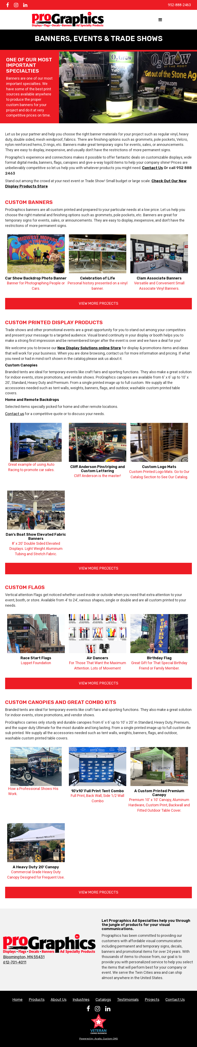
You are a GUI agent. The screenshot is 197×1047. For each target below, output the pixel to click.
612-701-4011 (14, 962)
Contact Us (152, 168)
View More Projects (98, 303)
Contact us (14, 414)
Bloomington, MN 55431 (23, 957)
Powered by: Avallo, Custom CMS (98, 1038)
